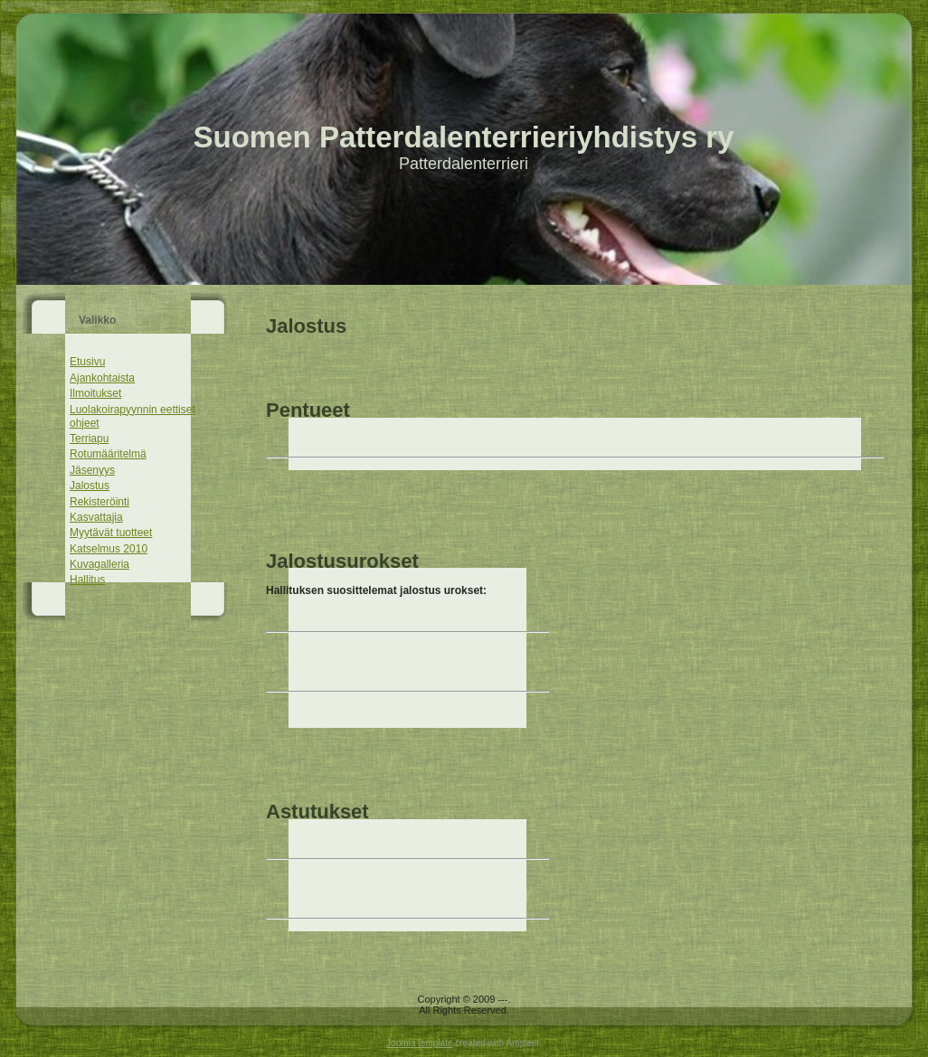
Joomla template (419, 1043)
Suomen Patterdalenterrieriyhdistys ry (464, 137)
